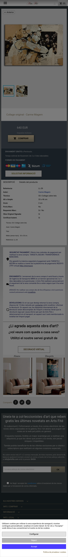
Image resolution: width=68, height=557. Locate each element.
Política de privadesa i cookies (54, 552)
